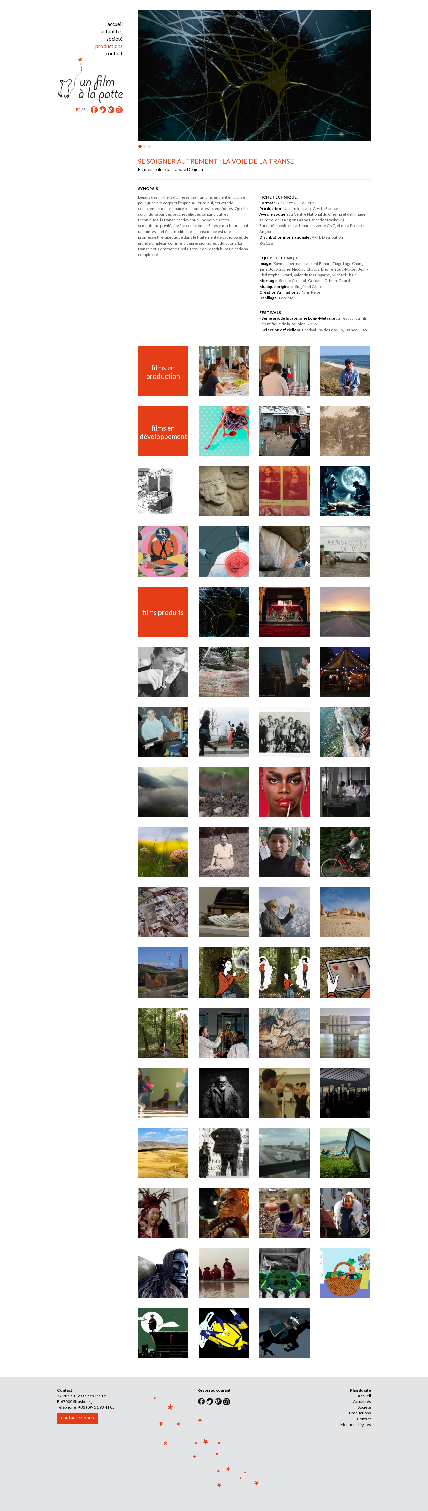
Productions (360, 1412)
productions (109, 46)
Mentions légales (355, 1424)
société (114, 39)
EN (86, 109)
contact (114, 53)
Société (364, 1407)
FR (78, 109)
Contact (364, 1418)
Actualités (362, 1401)
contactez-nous (77, 1417)
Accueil (364, 1395)
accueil (115, 24)
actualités (112, 31)
